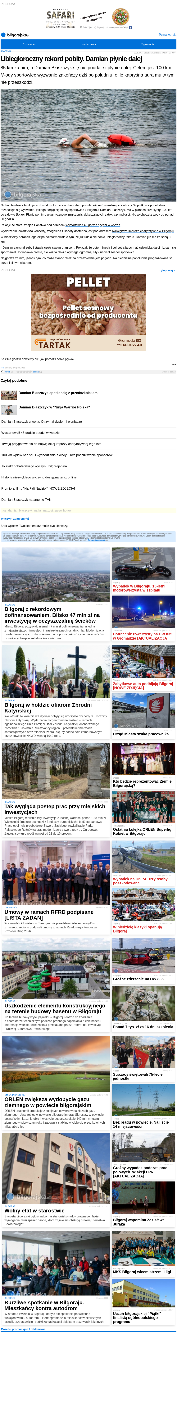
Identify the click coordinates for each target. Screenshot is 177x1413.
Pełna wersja (167, 34)
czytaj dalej (166, 270)
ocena (37, 372)
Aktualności (30, 44)
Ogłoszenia (147, 44)
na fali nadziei (43, 510)
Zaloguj (91, 540)
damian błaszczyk (20, 510)
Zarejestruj (100, 540)
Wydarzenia (89, 44)
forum (9, 372)
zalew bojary (63, 510)
